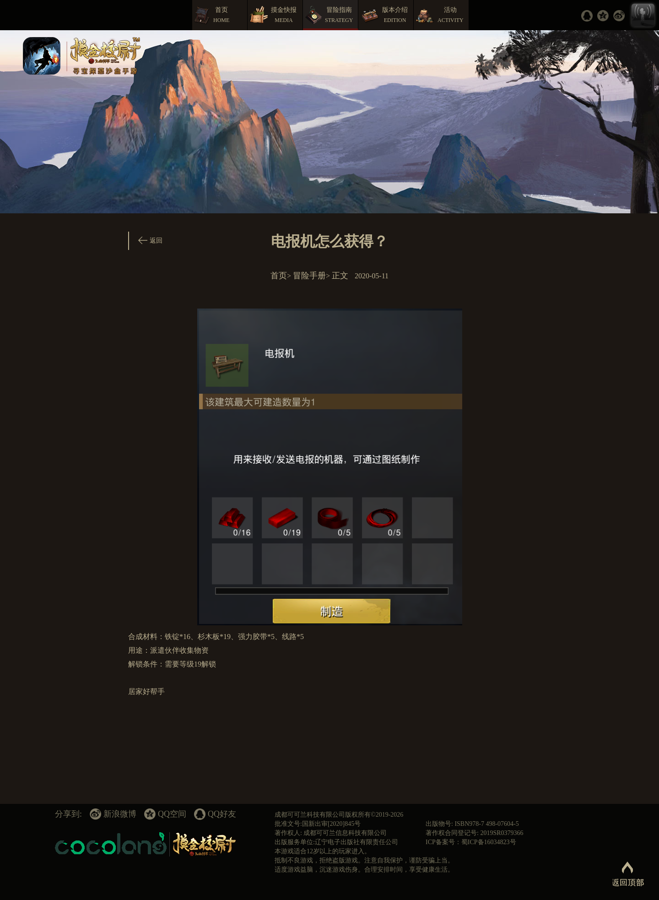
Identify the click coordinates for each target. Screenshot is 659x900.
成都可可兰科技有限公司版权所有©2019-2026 (339, 814)
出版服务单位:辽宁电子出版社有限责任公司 (336, 842)
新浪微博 (119, 814)
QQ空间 (172, 814)
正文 (340, 275)
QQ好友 (222, 814)
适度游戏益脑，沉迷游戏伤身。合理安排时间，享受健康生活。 (364, 869)
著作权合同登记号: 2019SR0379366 (475, 833)
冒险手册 (309, 275)
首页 (278, 275)
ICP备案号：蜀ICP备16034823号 (471, 842)
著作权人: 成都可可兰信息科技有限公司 (331, 833)
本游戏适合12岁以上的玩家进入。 (323, 851)
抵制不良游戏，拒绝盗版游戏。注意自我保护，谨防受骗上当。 (364, 860)
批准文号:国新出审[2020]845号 (318, 823)
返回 (156, 240)
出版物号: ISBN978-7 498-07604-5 (472, 823)
